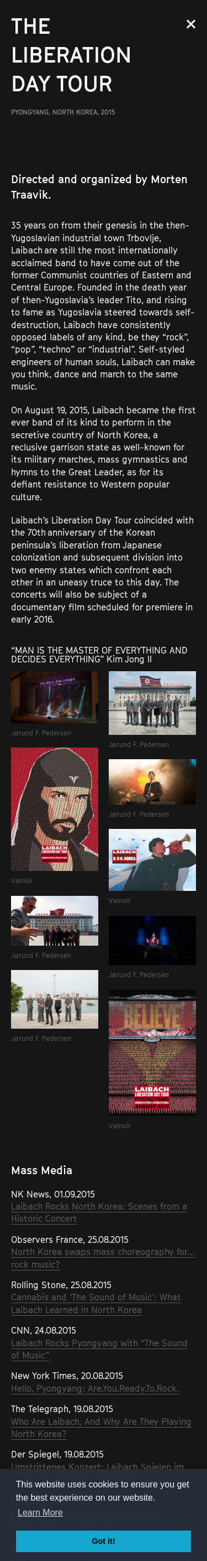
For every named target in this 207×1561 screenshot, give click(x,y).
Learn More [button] (40, 1512)
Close (191, 24)
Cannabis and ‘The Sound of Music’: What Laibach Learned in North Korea (96, 1303)
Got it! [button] (103, 1541)
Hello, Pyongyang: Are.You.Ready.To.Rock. (95, 1388)
